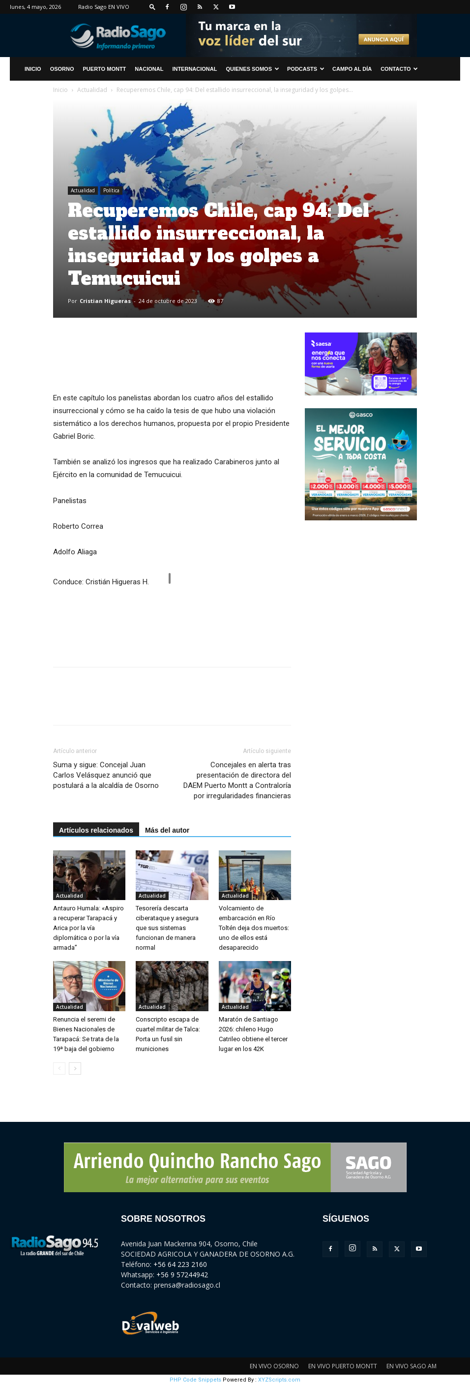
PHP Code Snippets (195, 1380)
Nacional (149, 69)
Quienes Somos (252, 69)
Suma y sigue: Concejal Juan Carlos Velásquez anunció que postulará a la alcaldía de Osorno (106, 775)
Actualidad (92, 90)
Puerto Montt (104, 69)
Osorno (62, 69)
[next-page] (75, 1068)
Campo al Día (352, 69)
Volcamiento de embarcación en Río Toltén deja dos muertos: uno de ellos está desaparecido (254, 927)
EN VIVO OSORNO (274, 1366)
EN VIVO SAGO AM (411, 1366)
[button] (152, 6)
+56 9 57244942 (182, 1274)
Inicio (60, 90)
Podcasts (305, 69)
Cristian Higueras (105, 300)
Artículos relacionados (96, 830)
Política (111, 190)
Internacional (194, 69)
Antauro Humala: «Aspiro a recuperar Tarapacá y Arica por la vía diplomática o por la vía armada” (88, 927)
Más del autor (167, 830)
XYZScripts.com (279, 1380)
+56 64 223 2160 (180, 1264)
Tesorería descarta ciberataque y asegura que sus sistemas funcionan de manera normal (167, 927)
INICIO (33, 69)
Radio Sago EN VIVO (103, 6)
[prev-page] (59, 1068)
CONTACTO (399, 69)
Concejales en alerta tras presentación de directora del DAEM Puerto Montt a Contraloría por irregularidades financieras (237, 780)
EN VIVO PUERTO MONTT (342, 1366)
